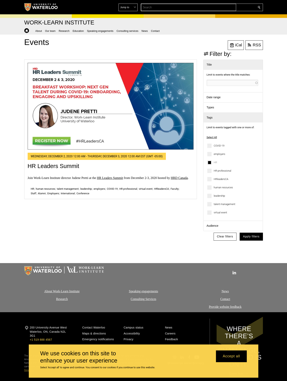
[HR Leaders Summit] (111, 106)
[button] (230, 7)
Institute (73, 291)
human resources (223, 187)
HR (215, 162)
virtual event (220, 212)
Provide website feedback (225, 306)
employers (219, 154)
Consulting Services (143, 299)
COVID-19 (219, 145)
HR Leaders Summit (53, 166)
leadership (219, 195)
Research (62, 299)
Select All (212, 137)
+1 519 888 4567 (41, 339)
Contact (225, 299)
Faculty (175, 188)
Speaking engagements (143, 291)
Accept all (231, 356)
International (68, 193)
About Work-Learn (56, 291)
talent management (224, 204)
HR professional (222, 170)
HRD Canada (179, 178)
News (225, 291)
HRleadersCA (221, 179)
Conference (83, 193)
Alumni (42, 193)
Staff (33, 193)
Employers (53, 193)
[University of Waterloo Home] (41, 7)
